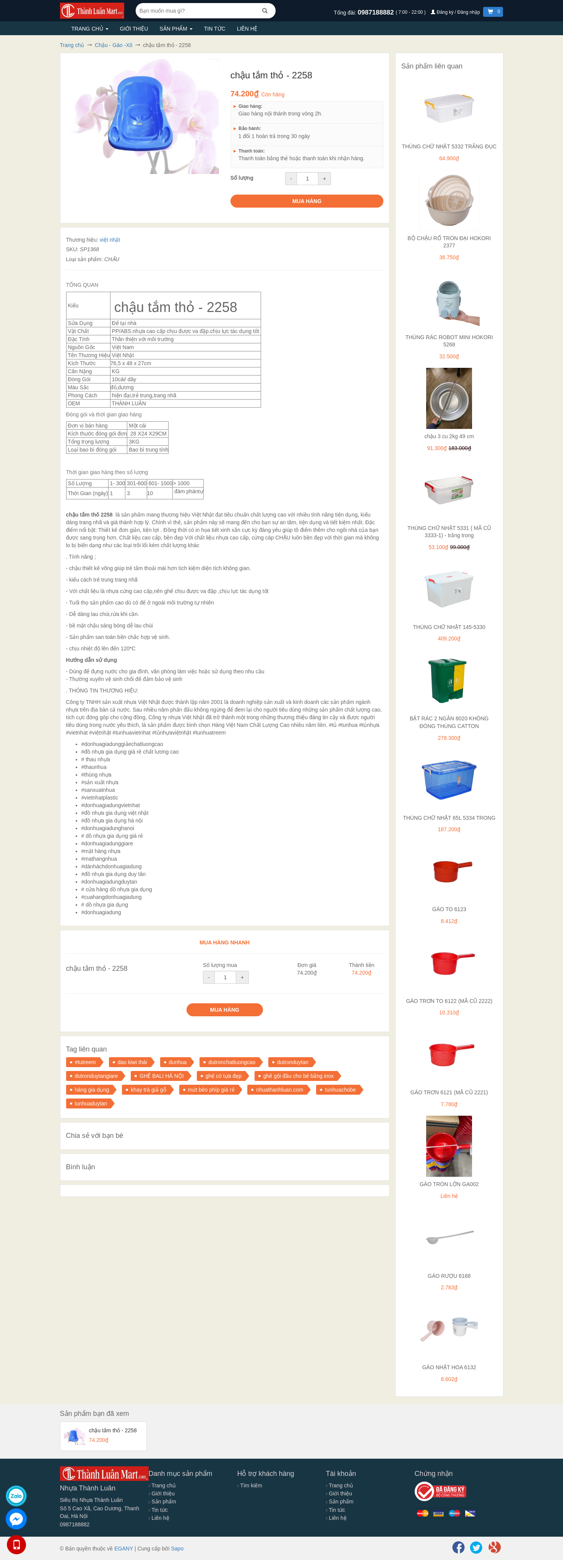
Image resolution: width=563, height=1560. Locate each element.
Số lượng (241, 178)
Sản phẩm (175, 29)
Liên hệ (247, 29)
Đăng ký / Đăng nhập (456, 12)
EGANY (123, 1548)
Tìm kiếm (249, 1485)
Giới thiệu (134, 29)
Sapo (177, 1548)
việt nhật (110, 240)
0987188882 (377, 12)
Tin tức (215, 29)
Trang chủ (90, 29)
